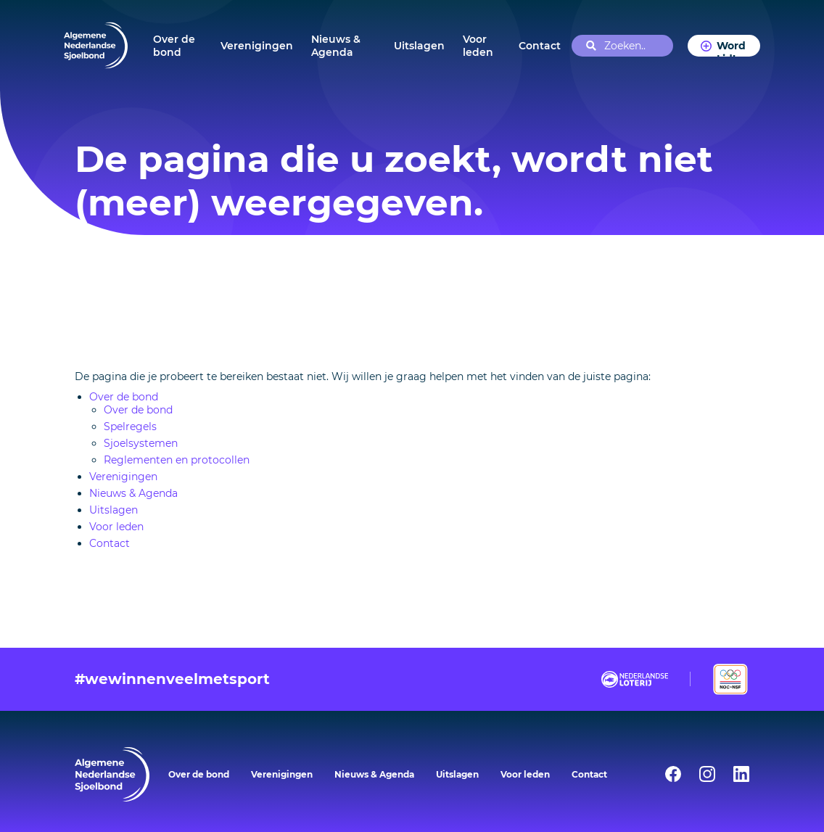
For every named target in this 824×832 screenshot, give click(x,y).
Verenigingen (257, 45)
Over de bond (174, 46)
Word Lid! (731, 48)
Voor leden (478, 46)
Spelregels (130, 426)
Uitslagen (419, 45)
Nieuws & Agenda (335, 46)
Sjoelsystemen (141, 443)
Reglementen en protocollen (177, 459)
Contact (540, 45)
